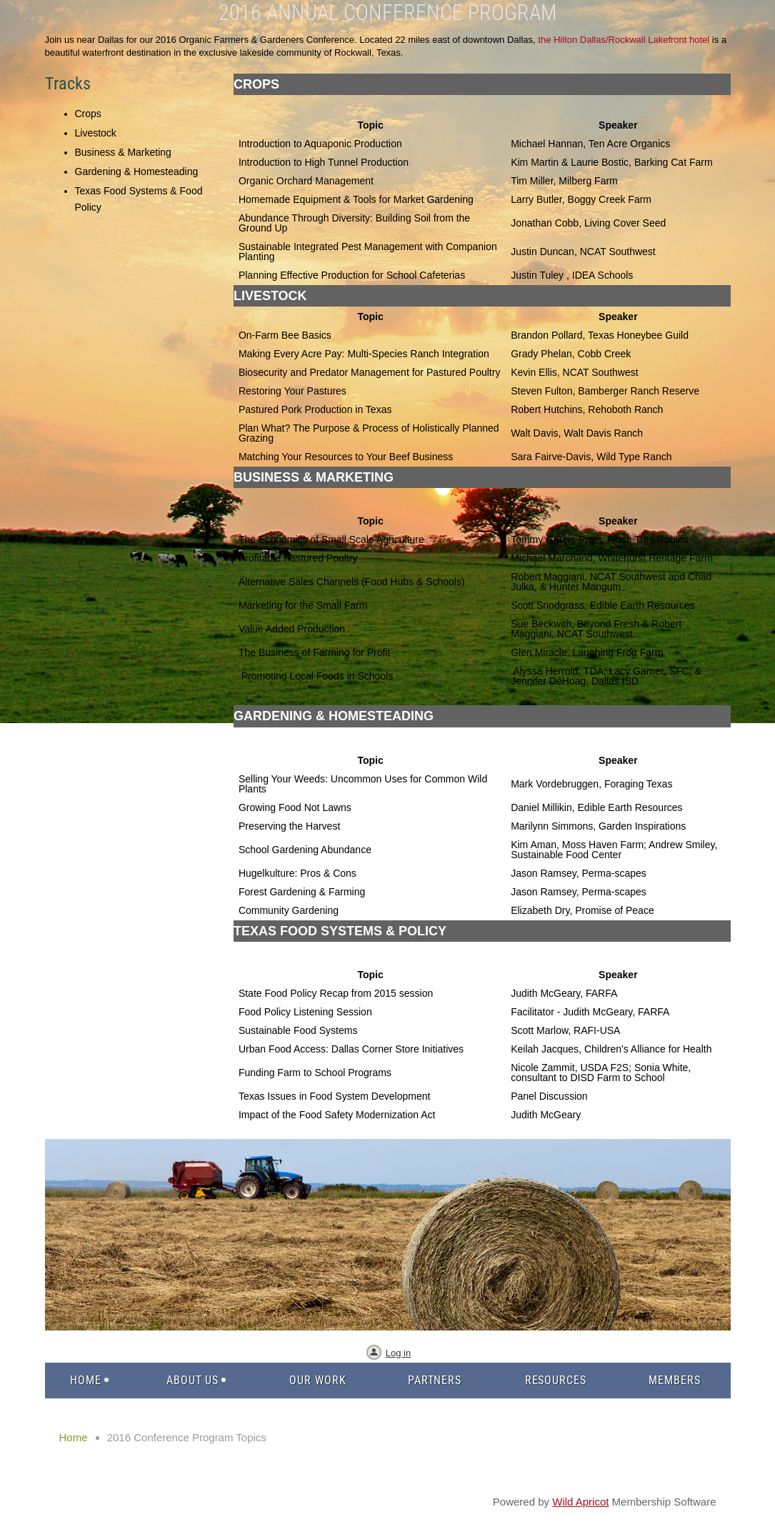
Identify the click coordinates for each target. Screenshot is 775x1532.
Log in (398, 1353)
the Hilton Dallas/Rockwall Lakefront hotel (623, 39)
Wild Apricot (580, 1502)
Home (73, 1437)
